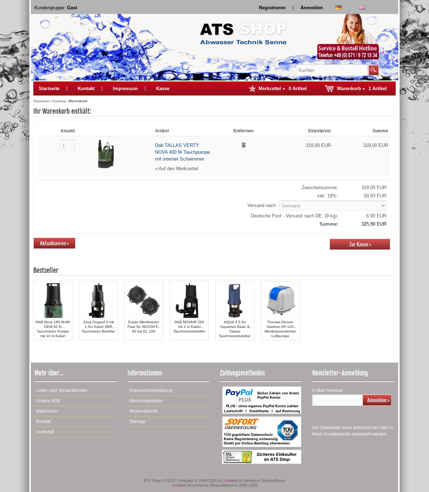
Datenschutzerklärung (150, 390)
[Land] (332, 206)
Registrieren (272, 7)
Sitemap (137, 421)
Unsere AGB (48, 400)
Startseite (49, 88)
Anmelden (311, 7)
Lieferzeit (45, 431)
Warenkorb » (362, 88)
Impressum (125, 88)
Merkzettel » (283, 88)
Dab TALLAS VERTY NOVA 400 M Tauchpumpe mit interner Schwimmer (182, 152)
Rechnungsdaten (146, 400)
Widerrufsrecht (143, 411)
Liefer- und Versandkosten (61, 390)
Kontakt (86, 88)
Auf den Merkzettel (178, 168)
